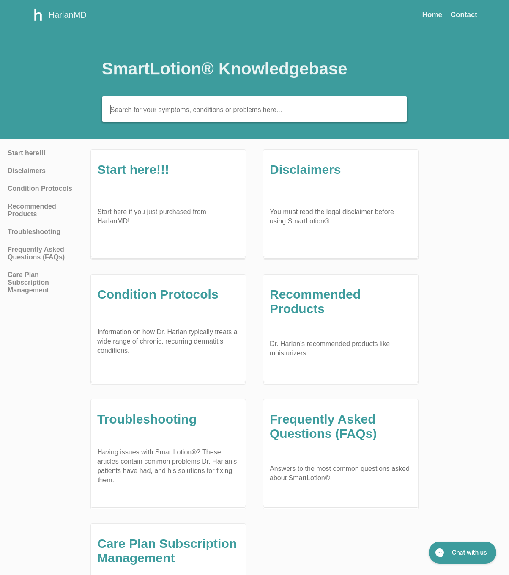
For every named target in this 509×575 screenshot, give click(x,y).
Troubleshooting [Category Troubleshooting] (34, 231)
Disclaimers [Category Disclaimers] (27, 170)
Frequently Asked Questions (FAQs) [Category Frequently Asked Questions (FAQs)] (36, 253)
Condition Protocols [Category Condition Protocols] (40, 188)
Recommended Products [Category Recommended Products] (32, 210)
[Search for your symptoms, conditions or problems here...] (254, 109)
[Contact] (464, 14)
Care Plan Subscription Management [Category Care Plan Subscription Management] (28, 282)
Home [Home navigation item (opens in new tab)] (433, 15)
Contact (464, 15)
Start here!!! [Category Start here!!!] (27, 153)
